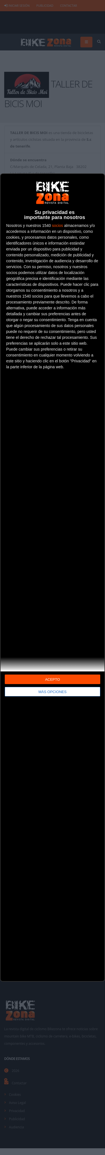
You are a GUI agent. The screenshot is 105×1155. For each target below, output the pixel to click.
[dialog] (52, 577)
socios (57, 225)
